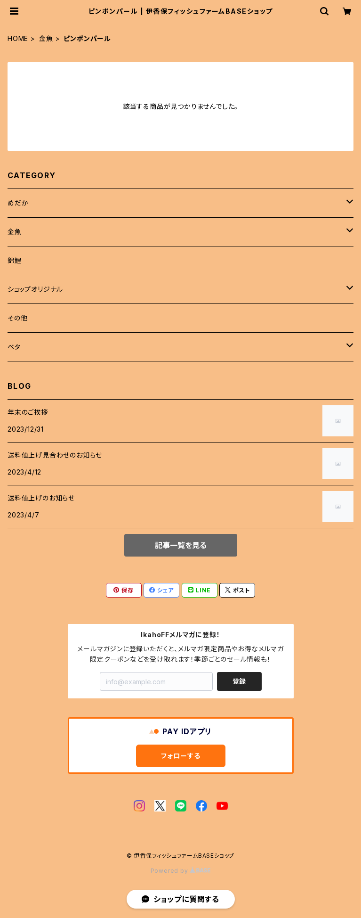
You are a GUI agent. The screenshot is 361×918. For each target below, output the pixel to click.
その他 (17, 318)
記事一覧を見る (181, 545)
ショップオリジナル (35, 289)
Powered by (181, 870)
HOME (18, 38)
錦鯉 (15, 260)
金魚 (46, 38)
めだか (18, 203)
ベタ (14, 347)
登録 (239, 681)
